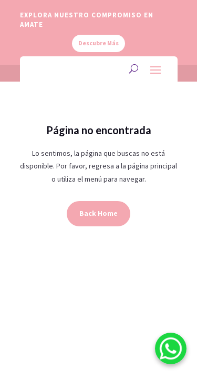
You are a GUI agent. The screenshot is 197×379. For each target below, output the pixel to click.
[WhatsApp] (170, 350)
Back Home (98, 213)
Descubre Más (98, 43)
